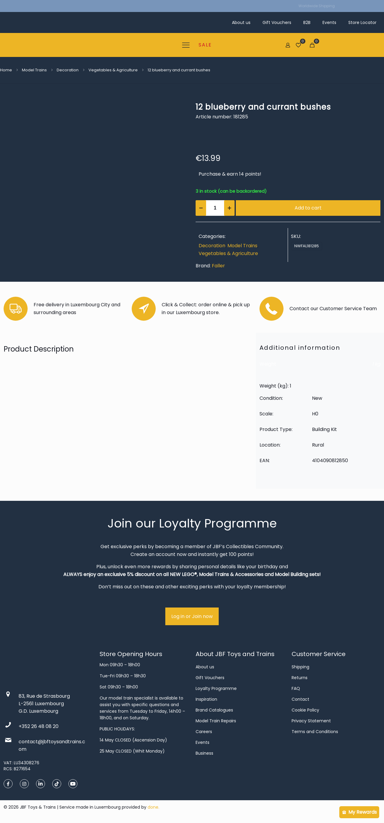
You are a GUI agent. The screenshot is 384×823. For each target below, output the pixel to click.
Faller (218, 265)
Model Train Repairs (216, 721)
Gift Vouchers (210, 678)
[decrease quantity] (201, 208)
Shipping (300, 667)
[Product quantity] (215, 208)
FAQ (296, 688)
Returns (300, 678)
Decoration (68, 70)
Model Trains (34, 70)
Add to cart (308, 207)
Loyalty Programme (216, 688)
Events (202, 742)
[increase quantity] (229, 208)
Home (6, 70)
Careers (204, 732)
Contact (300, 699)
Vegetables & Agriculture (113, 70)
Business (204, 753)
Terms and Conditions (315, 732)
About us (205, 667)
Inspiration (206, 699)
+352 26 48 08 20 (38, 726)
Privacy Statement (311, 721)
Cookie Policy (305, 710)
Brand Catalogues (214, 710)
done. (153, 807)
